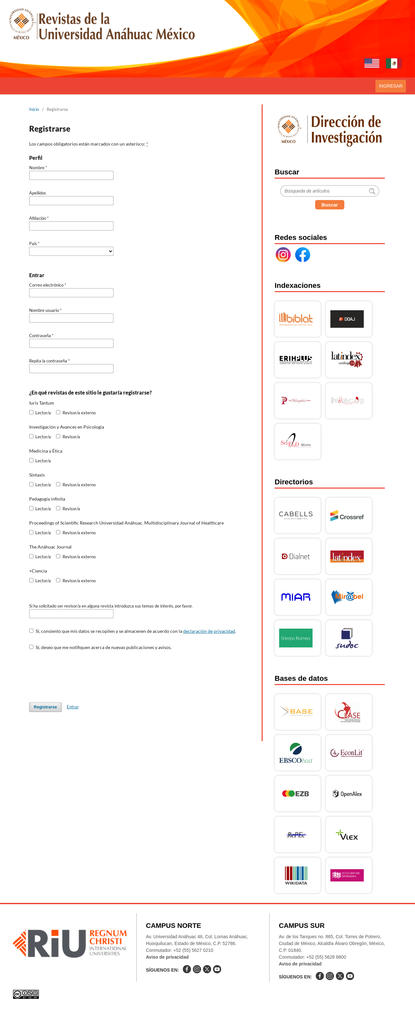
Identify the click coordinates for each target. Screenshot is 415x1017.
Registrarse (45, 706)
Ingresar (390, 86)
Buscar (330, 204)
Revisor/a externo (75, 412)
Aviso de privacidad (167, 957)
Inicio (34, 109)
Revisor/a (68, 436)
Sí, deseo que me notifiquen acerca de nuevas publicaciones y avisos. (100, 647)
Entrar (73, 706)
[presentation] (78, 673)
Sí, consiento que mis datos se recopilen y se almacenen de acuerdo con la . (132, 631)
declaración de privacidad (209, 631)
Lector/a (40, 412)
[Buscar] (329, 191)
